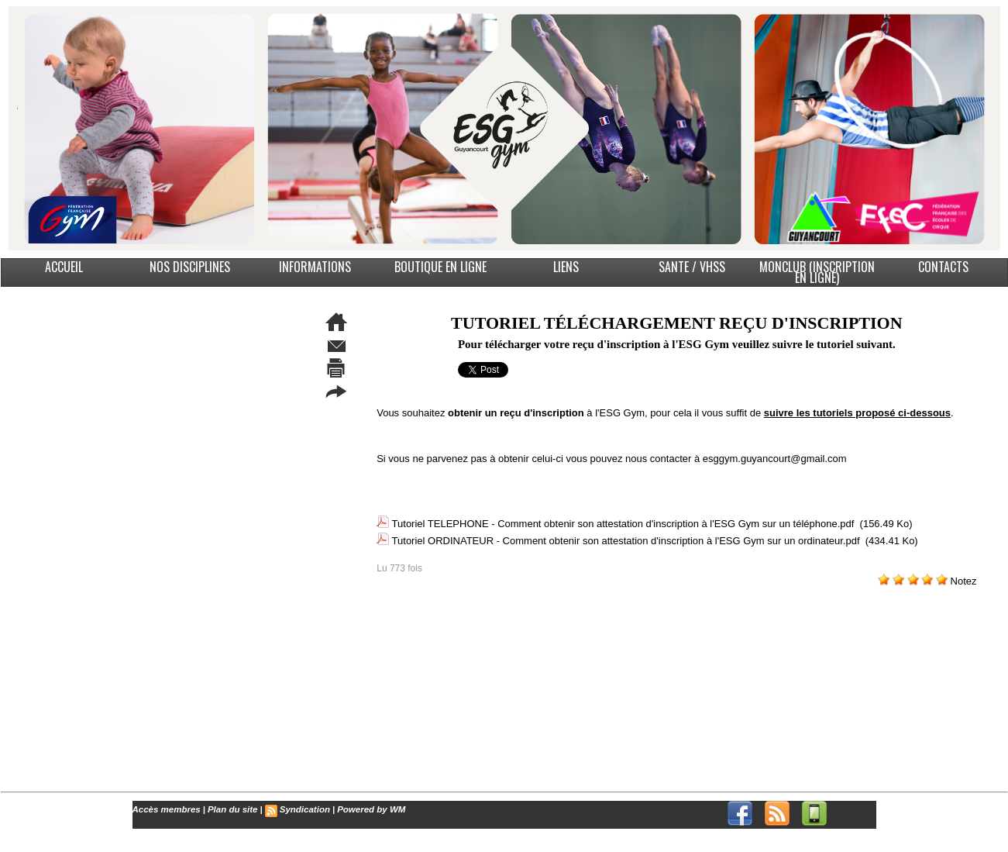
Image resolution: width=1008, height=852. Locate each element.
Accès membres (165, 809)
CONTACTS (943, 266)
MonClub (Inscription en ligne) (817, 272)
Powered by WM (362, 809)
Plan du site (229, 809)
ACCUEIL (64, 266)
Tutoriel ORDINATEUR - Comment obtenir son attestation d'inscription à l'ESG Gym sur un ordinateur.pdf (626, 537)
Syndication (298, 809)
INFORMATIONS (315, 266)
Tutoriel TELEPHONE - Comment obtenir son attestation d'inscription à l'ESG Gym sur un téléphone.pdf (623, 523)
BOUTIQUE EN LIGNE (440, 266)
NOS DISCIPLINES (190, 266)
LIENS (566, 266)
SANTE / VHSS (692, 266)
